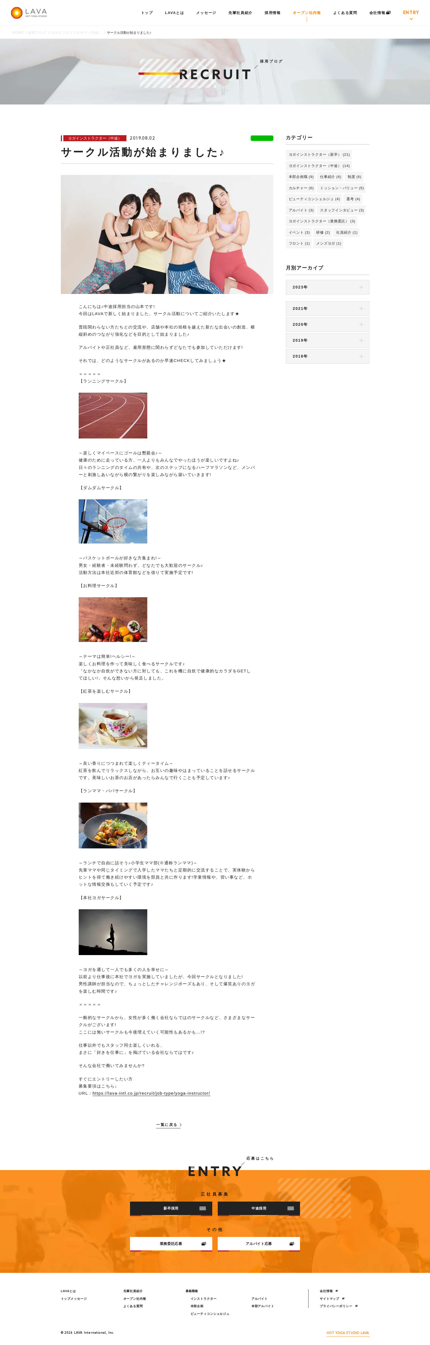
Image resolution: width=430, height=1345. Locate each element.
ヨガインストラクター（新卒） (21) (319, 154)
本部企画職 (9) (301, 177)
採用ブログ (37, 33)
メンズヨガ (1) (328, 243)
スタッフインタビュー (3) (342, 210)
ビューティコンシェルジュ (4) (314, 199)
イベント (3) (299, 232)
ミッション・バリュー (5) (342, 188)
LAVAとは (174, 13)
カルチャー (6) (301, 188)
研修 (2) (323, 232)
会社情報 (380, 13)
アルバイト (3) (301, 210)
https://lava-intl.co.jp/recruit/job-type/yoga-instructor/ (151, 1093)
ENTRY (411, 12)
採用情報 (273, 13)
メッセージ (206, 13)
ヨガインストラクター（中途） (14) (319, 166)
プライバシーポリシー (339, 1306)
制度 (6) (354, 177)
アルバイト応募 (270, 1244)
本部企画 (197, 1306)
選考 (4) (353, 199)
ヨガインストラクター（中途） (76, 33)
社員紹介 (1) (347, 232)
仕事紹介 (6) (330, 177)
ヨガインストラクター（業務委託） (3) (322, 221)
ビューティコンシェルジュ (210, 1313)
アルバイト (259, 1298)
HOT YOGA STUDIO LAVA (348, 1333)
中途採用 (272, 1208)
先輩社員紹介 (240, 13)
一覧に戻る (167, 1125)
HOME (17, 33)
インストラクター (204, 1298)
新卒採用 (184, 1208)
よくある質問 (345, 13)
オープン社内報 (307, 13)
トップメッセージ (74, 1298)
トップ (147, 13)
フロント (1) (299, 243)
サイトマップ (332, 1298)
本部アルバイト (262, 1306)
